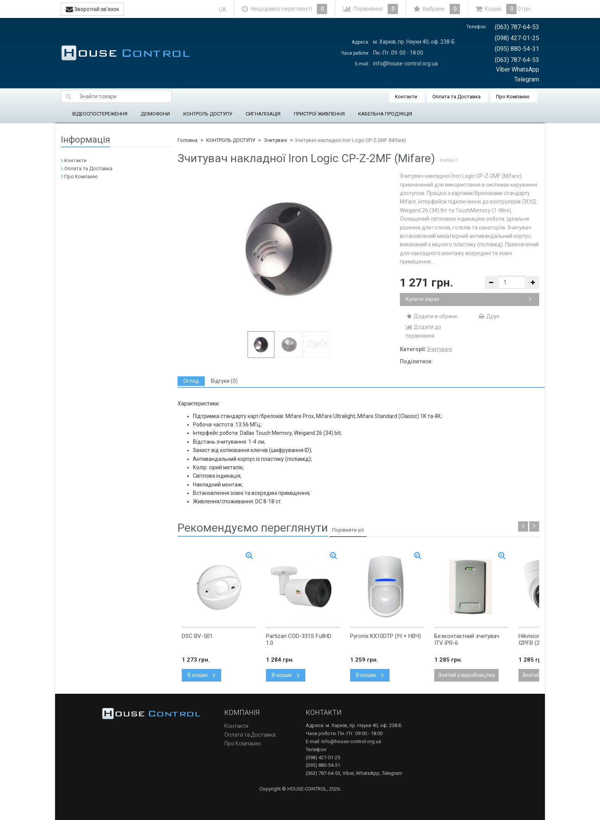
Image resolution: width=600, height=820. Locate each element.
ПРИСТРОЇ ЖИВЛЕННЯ (319, 114)
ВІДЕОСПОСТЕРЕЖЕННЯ (99, 114)
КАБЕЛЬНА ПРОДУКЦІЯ (385, 114)
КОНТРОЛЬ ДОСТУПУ (207, 114)
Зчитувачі (275, 140)
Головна (187, 140)
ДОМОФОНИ (155, 114)
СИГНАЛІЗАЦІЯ (263, 114)
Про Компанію (513, 96)
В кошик (201, 675)
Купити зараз (469, 299)
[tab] (191, 381)
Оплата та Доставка (456, 96)
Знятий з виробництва (466, 675)
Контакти (406, 96)
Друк (488, 316)
